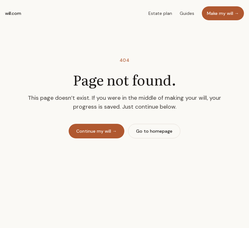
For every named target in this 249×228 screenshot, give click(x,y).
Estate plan (160, 13)
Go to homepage (154, 131)
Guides (187, 13)
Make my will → (223, 13)
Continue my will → (96, 131)
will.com (13, 13)
